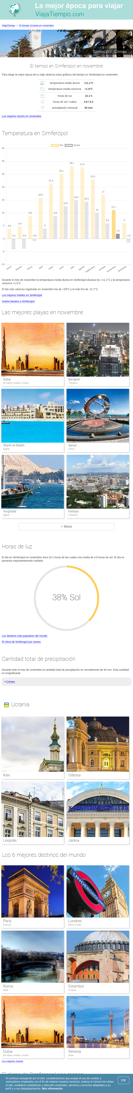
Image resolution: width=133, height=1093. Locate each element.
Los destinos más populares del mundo (24, 635)
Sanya (72, 445)
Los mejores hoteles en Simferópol (22, 295)
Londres (75, 921)
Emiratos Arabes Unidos (16, 1055)
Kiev (6, 775)
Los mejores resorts (12, 1061)
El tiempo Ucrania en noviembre (36, 25)
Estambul (76, 986)
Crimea (10, 681)
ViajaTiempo (8, 25)
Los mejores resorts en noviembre (21, 116)
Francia (7, 924)
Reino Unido (74, 924)
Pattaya (73, 511)
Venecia (74, 1051)
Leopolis (10, 840)
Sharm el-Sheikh (13, 445)
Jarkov (74, 840)
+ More (66, 526)
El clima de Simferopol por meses (21, 641)
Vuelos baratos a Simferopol (18, 301)
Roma (8, 986)
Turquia (72, 990)
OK (123, 1080)
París (7, 921)
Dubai (7, 379)
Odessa (74, 775)
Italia (5, 990)
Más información (52, 1088)
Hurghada (9, 511)
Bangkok (74, 379)
